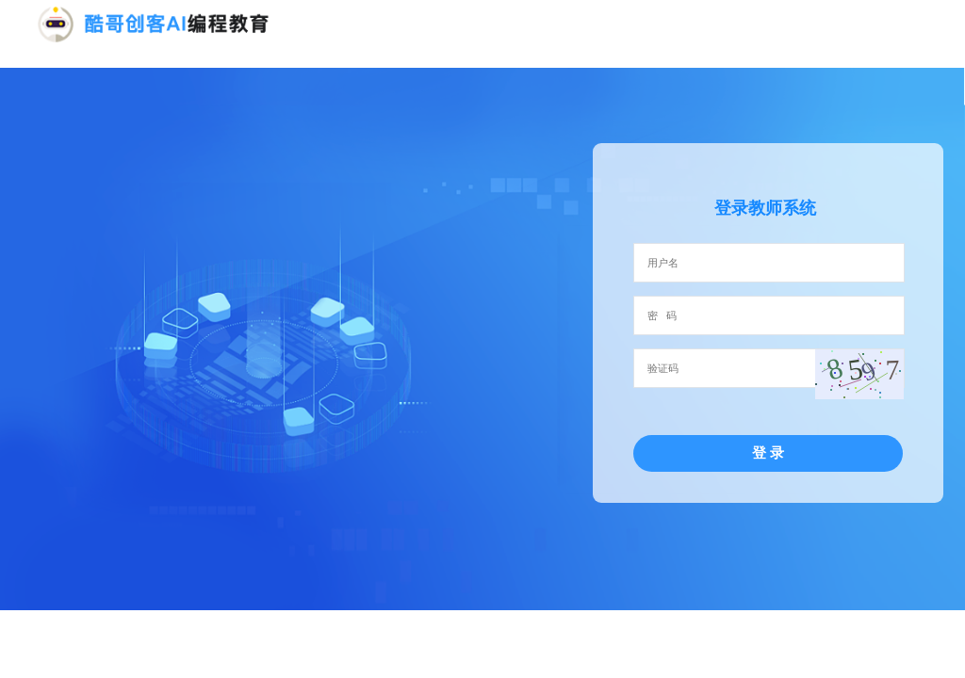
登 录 (768, 452)
